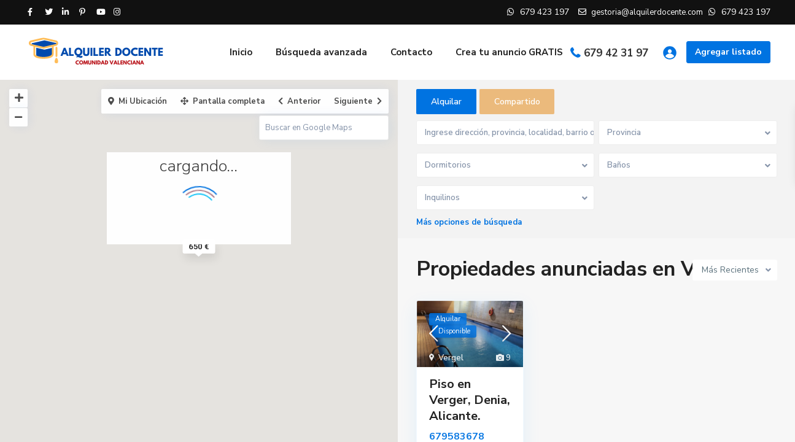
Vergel (450, 358)
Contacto (411, 52)
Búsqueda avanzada (321, 52)
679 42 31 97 (616, 53)
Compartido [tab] (517, 101)
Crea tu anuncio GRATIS (509, 52)
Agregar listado (728, 52)
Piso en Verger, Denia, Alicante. (469, 400)
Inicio (241, 52)
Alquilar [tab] (446, 101)
